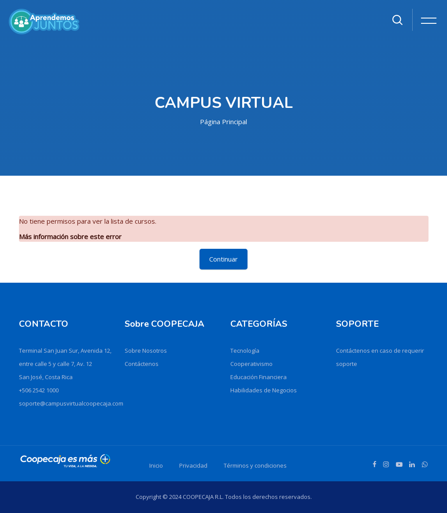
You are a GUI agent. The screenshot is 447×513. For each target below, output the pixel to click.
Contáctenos (142, 364)
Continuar (223, 259)
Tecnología (244, 350)
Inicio (156, 465)
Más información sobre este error (70, 236)
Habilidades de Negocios (263, 390)
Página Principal (223, 121)
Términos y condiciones (255, 465)
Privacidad (193, 465)
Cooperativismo (251, 364)
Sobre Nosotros (146, 350)
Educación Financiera (258, 377)
